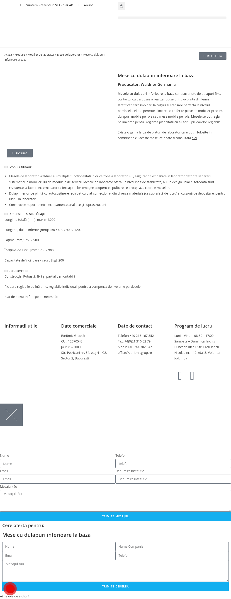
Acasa (8, 54)
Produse (20, 54)
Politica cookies (16, 347)
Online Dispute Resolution (24, 358)
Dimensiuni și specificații (27, 214)
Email (4, 471)
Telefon (121, 455)
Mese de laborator (68, 54)
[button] (121, 6)
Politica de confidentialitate (25, 341)
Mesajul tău (8, 486)
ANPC (9, 364)
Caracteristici (18, 271)
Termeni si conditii (18, 335)
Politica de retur (16, 352)
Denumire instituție (130, 471)
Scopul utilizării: (20, 167)
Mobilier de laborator (41, 54)
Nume (4, 455)
